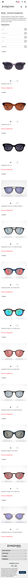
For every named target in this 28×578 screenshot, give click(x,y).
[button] (14, 550)
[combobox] (14, 29)
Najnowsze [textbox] (4, 46)
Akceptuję (22, 572)
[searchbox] (13, 29)
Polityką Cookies (5, 569)
